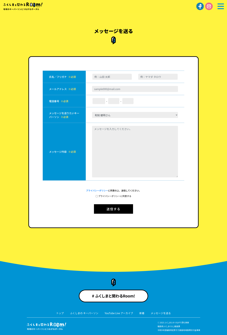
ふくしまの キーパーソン (84, 313)
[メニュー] (220, 6)
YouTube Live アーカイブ (119, 313)
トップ (60, 313)
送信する (113, 209)
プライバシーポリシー (97, 190)
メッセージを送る (161, 313)
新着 (141, 313)
